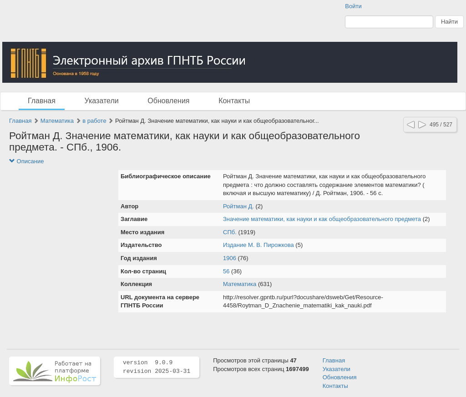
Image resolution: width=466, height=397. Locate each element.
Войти (353, 6)
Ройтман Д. (238, 206)
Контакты (234, 101)
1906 (229, 258)
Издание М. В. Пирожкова (258, 244)
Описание (26, 161)
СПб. (230, 232)
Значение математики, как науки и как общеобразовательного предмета (322, 219)
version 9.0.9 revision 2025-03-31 (156, 367)
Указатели (102, 101)
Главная (42, 101)
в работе (94, 120)
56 (226, 271)
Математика (57, 120)
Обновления (168, 101)
